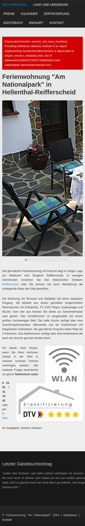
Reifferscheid (10, 284)
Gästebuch (13, 23)
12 (67, 259)
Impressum (70, 515)
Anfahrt (36, 23)
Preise (9, 13)
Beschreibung (14, 4)
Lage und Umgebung (50, 4)
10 (60, 259)
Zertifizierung (57, 13)
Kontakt (56, 23)
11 (63, 259)
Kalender (29, 13)
